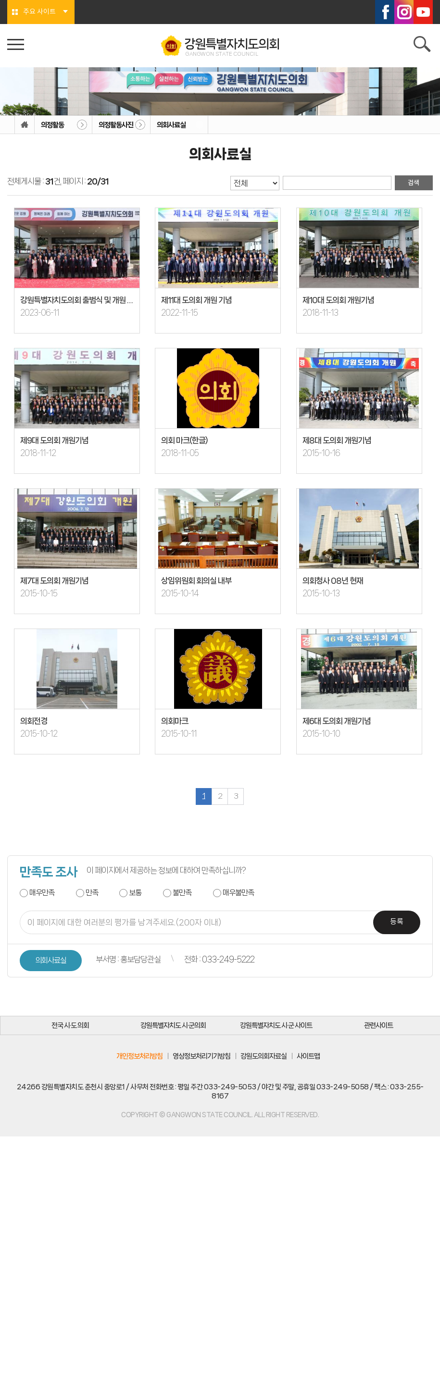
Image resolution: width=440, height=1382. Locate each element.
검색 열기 (423, 45)
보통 (135, 894)
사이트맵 (308, 1059)
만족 (92, 894)
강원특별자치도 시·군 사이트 (276, 1028)
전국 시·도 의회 (71, 1028)
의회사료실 (171, 125)
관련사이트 (379, 1028)
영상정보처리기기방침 (201, 1059)
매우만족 (41, 894)
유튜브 (423, 12)
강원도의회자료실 (263, 1059)
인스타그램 (404, 12)
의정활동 (52, 125)
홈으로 (24, 125)
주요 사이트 (39, 12)
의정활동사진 (116, 125)
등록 (396, 924)
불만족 (182, 894)
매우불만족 (238, 894)
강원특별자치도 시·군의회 (174, 1028)
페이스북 (384, 12)
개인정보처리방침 (139, 1059)
